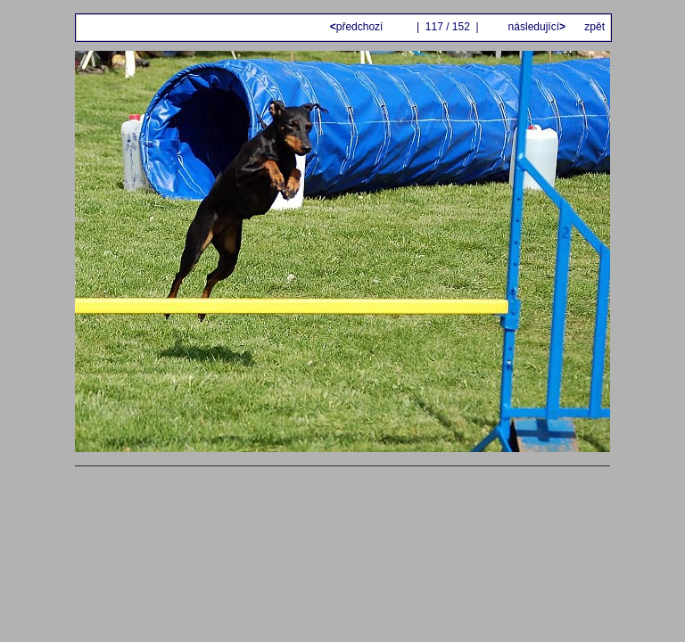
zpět (594, 27)
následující (535, 27)
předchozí (358, 27)
